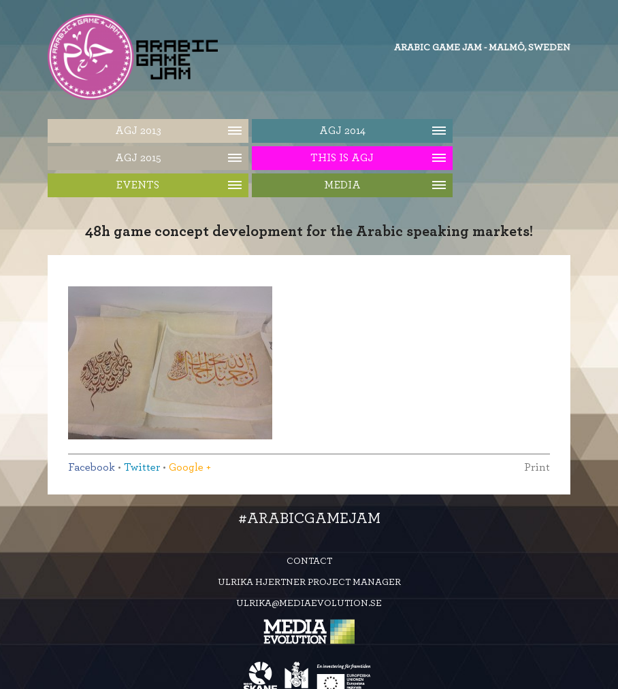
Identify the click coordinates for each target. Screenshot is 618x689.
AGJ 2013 (138, 130)
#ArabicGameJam (309, 518)
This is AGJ (342, 157)
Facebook (91, 467)
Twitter (142, 467)
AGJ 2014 (342, 130)
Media (342, 185)
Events (137, 185)
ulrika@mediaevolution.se (309, 603)
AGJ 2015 (138, 157)
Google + (190, 467)
